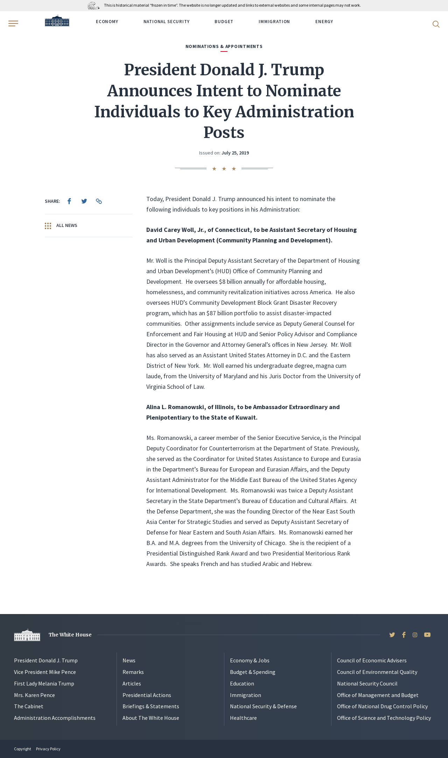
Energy (324, 22)
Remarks (133, 671)
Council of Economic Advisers (372, 660)
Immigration (274, 22)
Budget (224, 22)
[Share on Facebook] (69, 201)
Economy (107, 22)
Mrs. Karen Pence (34, 694)
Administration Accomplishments (55, 717)
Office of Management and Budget (378, 694)
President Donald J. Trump (46, 660)
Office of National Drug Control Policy (382, 706)
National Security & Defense (263, 706)
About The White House (150, 717)
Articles (131, 683)
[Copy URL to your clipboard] (98, 201)
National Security (167, 22)
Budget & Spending (252, 671)
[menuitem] (69, 201)
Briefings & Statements (150, 706)
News (128, 660)
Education (242, 683)
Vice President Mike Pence (45, 671)
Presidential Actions (146, 694)
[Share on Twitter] (84, 201)
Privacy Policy (48, 748)
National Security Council (367, 683)
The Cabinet (28, 706)
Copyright (22, 748)
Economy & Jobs (250, 660)
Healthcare (243, 717)
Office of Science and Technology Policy (384, 717)
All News (61, 225)
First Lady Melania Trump (44, 683)
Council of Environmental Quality (377, 671)
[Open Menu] (12, 23)
